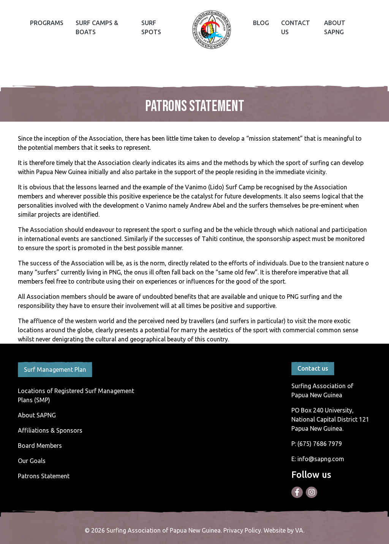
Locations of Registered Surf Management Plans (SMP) (76, 395)
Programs (46, 22)
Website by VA (283, 530)
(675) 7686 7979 (319, 443)
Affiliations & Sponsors (50, 430)
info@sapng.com (320, 458)
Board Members (40, 445)
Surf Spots (151, 27)
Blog (261, 22)
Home (211, 29)
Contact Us (295, 27)
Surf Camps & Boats (97, 27)
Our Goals (32, 460)
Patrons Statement (44, 476)
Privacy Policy (242, 530)
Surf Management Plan (55, 369)
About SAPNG (334, 27)
